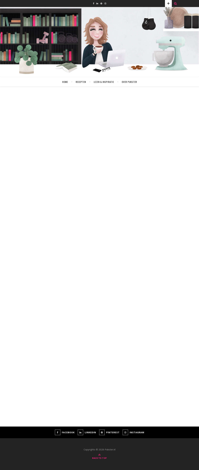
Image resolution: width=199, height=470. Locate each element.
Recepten (81, 82)
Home (65, 82)
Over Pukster (129, 82)
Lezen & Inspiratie (104, 82)
